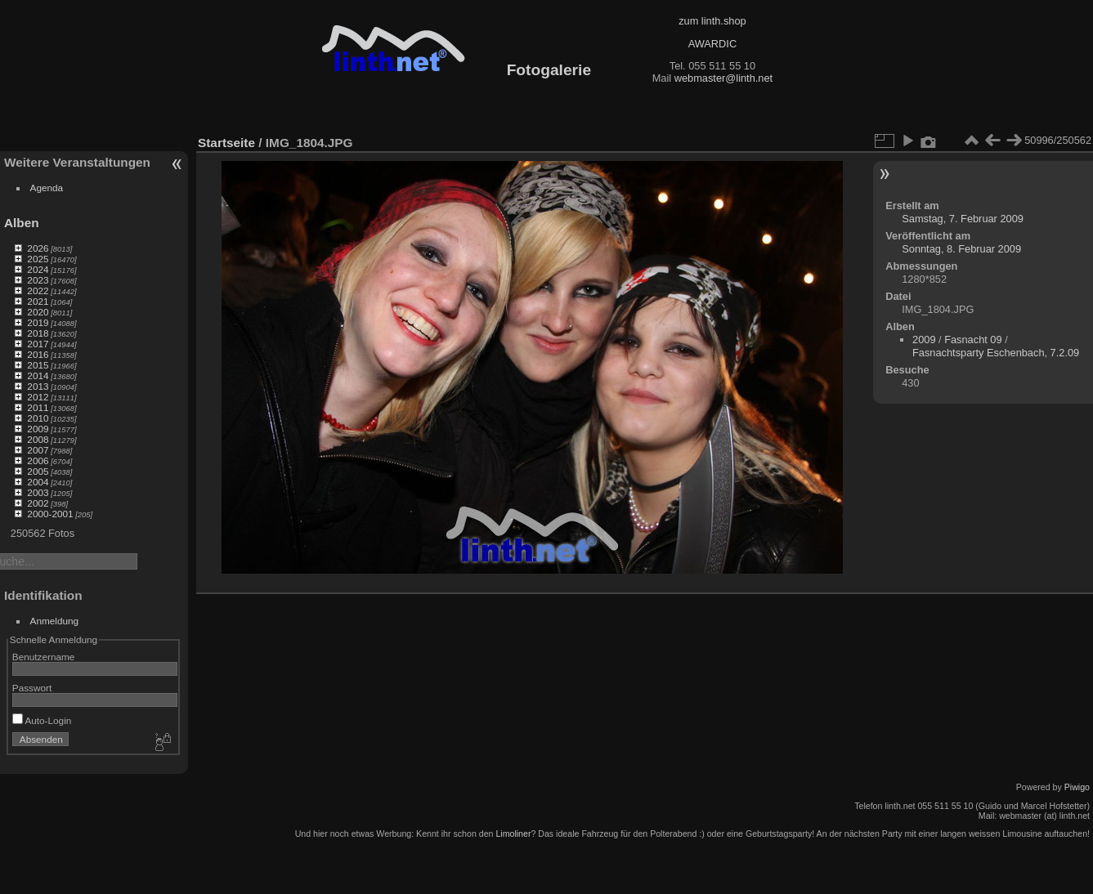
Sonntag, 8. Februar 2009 (961, 249)
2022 (37, 290)
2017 (37, 343)
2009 (37, 428)
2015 (37, 365)
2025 (37, 258)
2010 (37, 418)
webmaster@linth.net (723, 78)
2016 (37, 354)
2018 (37, 333)
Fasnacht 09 (972, 339)
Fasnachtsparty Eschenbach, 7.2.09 (995, 352)
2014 (37, 375)
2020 (37, 311)
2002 (37, 503)
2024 (37, 269)
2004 (37, 481)
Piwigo (1077, 787)
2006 (37, 460)
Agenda (47, 187)
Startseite (226, 143)
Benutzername (43, 656)
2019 (37, 322)
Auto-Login (42, 720)
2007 (37, 450)
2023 (37, 280)
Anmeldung (54, 620)
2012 (37, 396)
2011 (37, 407)
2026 (37, 248)
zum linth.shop (712, 21)
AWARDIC (712, 44)
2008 (37, 439)
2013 (37, 386)
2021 (37, 301)
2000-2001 (50, 513)
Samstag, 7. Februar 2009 (963, 218)
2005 (37, 471)
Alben (21, 223)
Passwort (32, 687)
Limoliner (513, 833)
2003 (37, 492)
